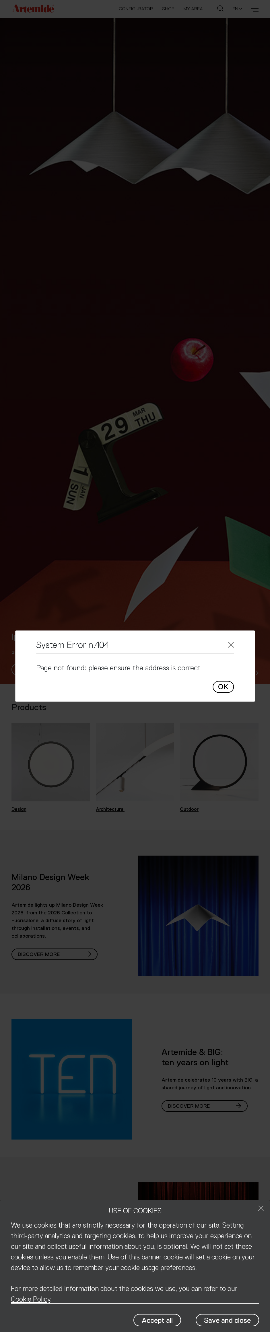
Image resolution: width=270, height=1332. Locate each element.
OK (223, 687)
